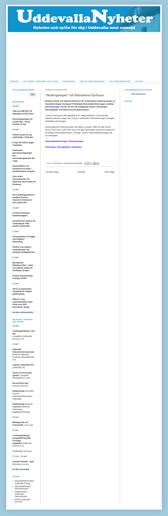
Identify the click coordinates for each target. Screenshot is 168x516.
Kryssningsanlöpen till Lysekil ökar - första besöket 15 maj (22, 121)
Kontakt (139, 81)
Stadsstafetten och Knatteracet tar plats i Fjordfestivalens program (23, 168)
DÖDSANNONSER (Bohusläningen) (23, 487)
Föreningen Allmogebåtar (73, 163)
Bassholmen (58, 163)
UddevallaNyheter (138, 94)
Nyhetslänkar (69, 81)
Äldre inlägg (109, 172)
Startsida (14, 81)
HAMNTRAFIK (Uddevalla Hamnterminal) (21, 494)
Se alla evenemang (20, 469)
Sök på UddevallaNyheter (92, 81)
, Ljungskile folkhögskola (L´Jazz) (22, 375)
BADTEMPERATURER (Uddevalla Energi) (24, 482)
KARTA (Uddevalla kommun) (22, 500)
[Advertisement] (84, 55)
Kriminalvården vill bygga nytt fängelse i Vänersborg (23, 239)
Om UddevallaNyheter (120, 81)
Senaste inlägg (52, 172)
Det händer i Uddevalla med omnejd (40, 81)
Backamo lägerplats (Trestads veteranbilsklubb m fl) (23, 354)
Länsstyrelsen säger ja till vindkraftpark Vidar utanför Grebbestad (23, 223)
